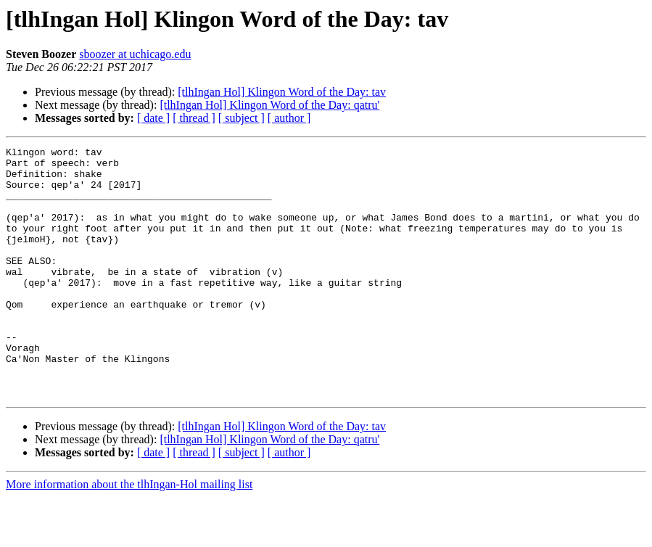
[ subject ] (241, 118)
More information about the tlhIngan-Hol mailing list (129, 534)
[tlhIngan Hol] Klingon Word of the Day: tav (282, 92)
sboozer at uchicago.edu (135, 54)
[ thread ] (194, 118)
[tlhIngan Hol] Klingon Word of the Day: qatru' (269, 105)
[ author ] (289, 118)
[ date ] (153, 118)
